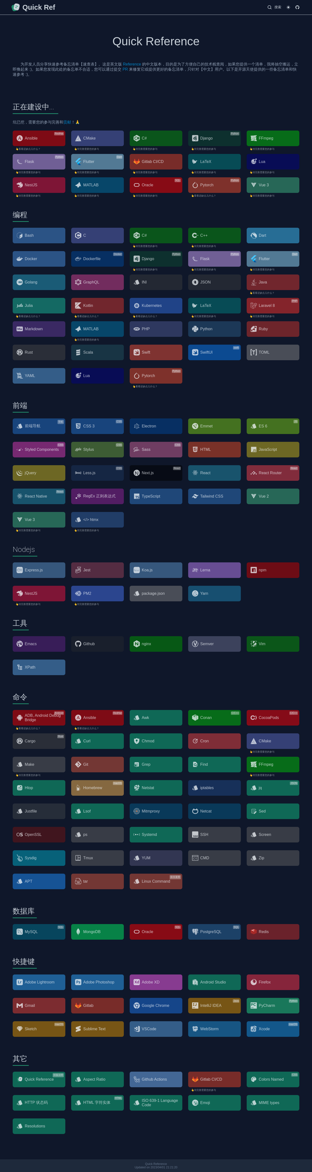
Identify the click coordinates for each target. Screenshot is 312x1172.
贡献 (67, 122)
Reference (132, 64)
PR (125, 69)
